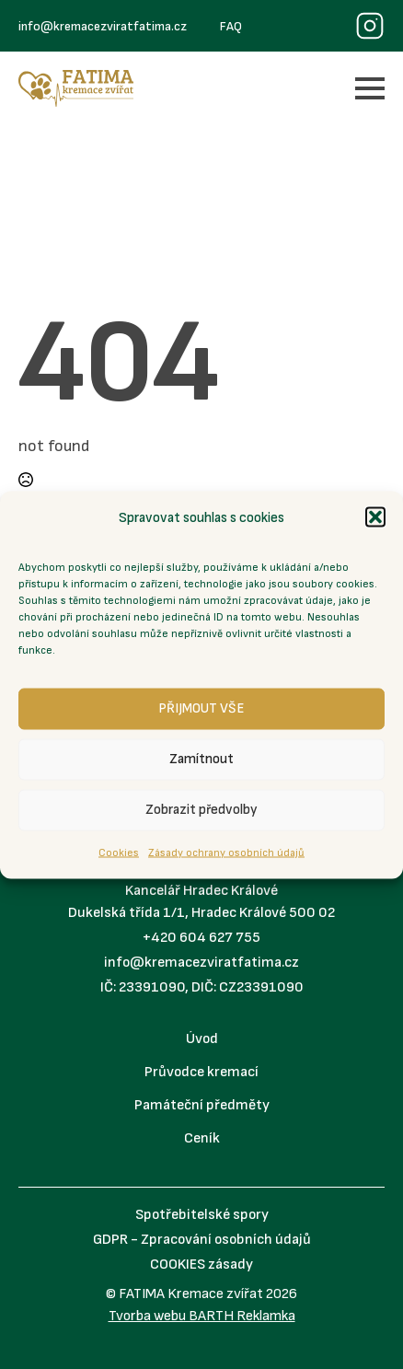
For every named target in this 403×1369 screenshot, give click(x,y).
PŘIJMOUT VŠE (201, 708)
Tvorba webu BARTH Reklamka (202, 1316)
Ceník (202, 1138)
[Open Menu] (370, 88)
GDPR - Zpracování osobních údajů (202, 1239)
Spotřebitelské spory (202, 1215)
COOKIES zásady (201, 1264)
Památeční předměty (202, 1105)
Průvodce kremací (201, 1072)
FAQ (231, 26)
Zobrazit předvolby (201, 809)
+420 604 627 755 (201, 937)
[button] (375, 517)
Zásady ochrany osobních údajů (226, 852)
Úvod (202, 1039)
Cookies (118, 852)
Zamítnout (201, 759)
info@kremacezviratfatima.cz (102, 26)
